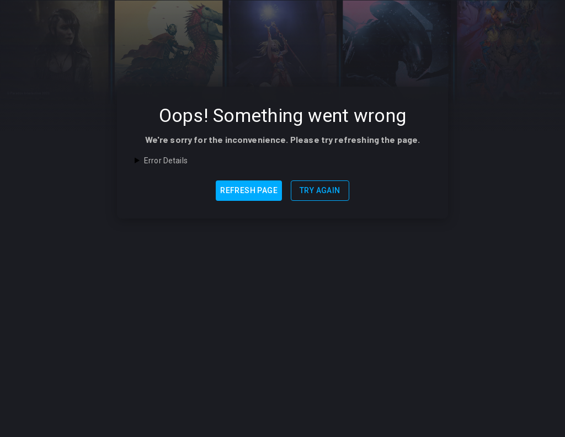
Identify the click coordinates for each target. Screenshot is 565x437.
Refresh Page (249, 190)
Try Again (320, 190)
